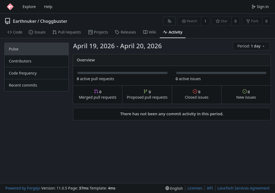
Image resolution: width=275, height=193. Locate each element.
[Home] (10, 7)
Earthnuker (25, 21)
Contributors (20, 61)
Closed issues (196, 94)
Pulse (13, 48)
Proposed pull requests (147, 94)
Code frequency (23, 73)
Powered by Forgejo (22, 188)
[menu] (252, 46)
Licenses (194, 188)
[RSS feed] (169, 21)
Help (48, 6)
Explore (29, 6)
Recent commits (23, 85)
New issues (246, 94)
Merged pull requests (98, 94)
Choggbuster (53, 21)
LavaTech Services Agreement (244, 188)
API (210, 188)
